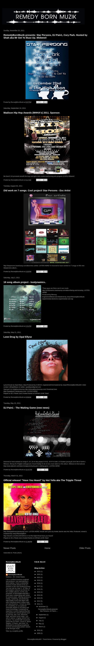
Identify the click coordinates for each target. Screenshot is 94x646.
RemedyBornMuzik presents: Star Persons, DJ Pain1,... (48, 610)
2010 (39, 630)
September (43, 615)
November (42, 606)
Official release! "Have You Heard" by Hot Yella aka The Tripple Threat (42, 480)
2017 (39, 586)
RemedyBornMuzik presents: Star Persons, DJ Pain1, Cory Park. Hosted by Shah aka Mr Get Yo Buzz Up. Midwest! (45, 36)
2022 (39, 574)
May (40, 624)
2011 (39, 604)
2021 (39, 577)
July (40, 620)
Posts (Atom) (17, 553)
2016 (39, 589)
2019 (39, 580)
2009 (39, 633)
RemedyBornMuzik (15, 574)
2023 (39, 571)
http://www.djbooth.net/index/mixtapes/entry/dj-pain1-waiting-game (26, 466)
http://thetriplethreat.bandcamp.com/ (16, 531)
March (41, 626)
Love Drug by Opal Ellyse (18, 337)
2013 (39, 598)
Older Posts (84, 548)
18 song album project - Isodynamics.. (25, 282)
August (41, 618)
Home (47, 548)
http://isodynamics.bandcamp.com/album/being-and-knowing (62, 290)
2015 (39, 592)
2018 (39, 583)
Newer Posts (10, 548)
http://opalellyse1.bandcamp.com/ (15, 391)
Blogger (63, 639)
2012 (39, 601)
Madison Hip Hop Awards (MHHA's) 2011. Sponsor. (32, 112)
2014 (39, 595)
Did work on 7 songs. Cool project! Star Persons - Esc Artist (37, 190)
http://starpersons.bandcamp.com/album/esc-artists (21, 266)
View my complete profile (14, 631)
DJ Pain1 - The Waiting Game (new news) (26, 407)
